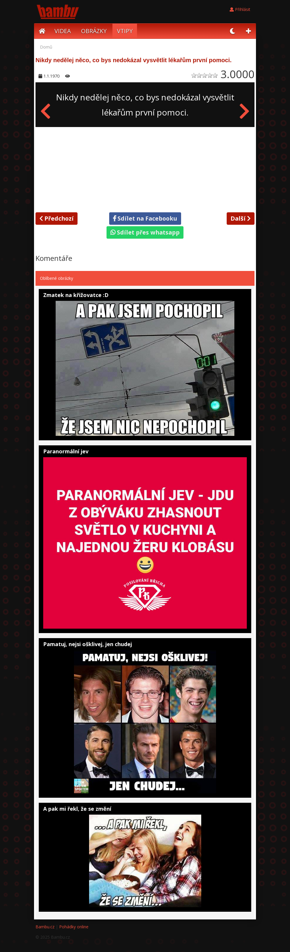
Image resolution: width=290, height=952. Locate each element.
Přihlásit (240, 9)
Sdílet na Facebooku (145, 218)
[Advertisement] (145, 168)
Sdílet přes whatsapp (145, 232)
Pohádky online (73, 926)
